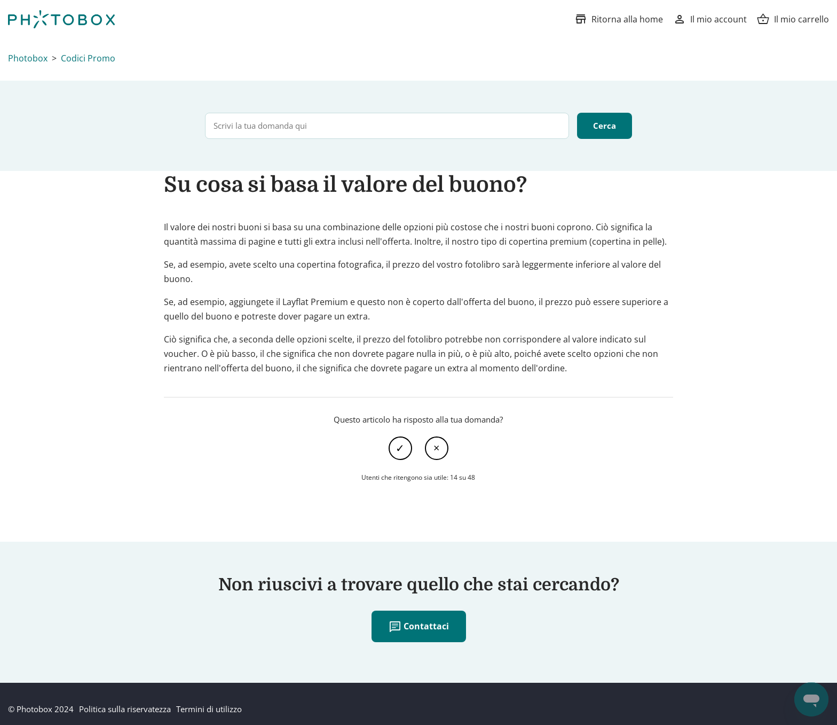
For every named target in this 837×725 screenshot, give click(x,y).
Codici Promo (88, 58)
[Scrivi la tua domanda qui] (387, 126)
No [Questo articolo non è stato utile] (436, 448)
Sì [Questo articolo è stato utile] (400, 448)
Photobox (28, 58)
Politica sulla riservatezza (125, 709)
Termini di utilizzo (209, 709)
